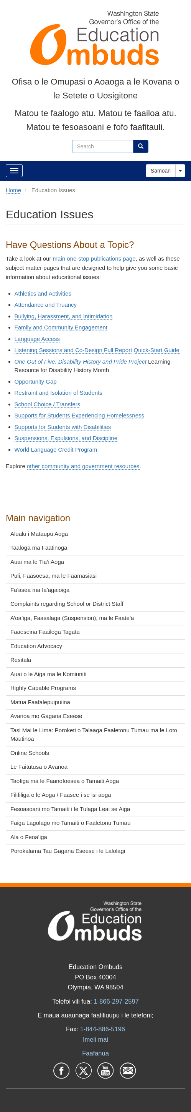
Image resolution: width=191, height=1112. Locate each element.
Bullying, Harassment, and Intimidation (64, 316)
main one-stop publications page (94, 258)
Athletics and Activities (43, 293)
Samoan (161, 171)
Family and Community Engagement (61, 327)
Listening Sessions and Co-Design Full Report (73, 350)
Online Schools (29, 753)
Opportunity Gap (36, 381)
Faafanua (95, 1053)
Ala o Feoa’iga (28, 837)
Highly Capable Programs (43, 688)
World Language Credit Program (56, 449)
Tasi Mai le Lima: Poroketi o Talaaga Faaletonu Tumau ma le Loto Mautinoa (93, 734)
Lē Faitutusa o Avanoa (39, 766)
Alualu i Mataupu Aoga (39, 533)
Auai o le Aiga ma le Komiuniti (48, 674)
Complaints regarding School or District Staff (66, 603)
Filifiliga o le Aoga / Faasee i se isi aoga (60, 794)
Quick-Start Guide (156, 350)
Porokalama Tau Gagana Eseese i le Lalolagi (67, 851)
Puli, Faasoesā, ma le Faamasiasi (53, 575)
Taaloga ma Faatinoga (38, 547)
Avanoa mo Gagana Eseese (46, 716)
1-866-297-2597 (116, 1001)
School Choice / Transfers (48, 404)
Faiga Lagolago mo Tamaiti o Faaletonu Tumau (70, 822)
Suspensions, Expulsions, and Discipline (66, 438)
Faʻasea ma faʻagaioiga (39, 590)
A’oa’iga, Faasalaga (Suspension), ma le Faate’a (72, 618)
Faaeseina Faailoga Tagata (45, 631)
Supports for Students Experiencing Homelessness (80, 415)
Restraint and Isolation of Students (58, 392)
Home (13, 190)
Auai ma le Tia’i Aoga (37, 561)
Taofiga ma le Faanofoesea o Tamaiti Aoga (64, 781)
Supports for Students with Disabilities (63, 427)
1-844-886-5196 (102, 1029)
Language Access (37, 339)
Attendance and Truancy (46, 304)
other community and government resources (83, 466)
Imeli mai (95, 1039)
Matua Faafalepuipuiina (40, 702)
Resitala (20, 660)
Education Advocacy (36, 646)
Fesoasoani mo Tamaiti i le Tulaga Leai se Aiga (70, 809)
